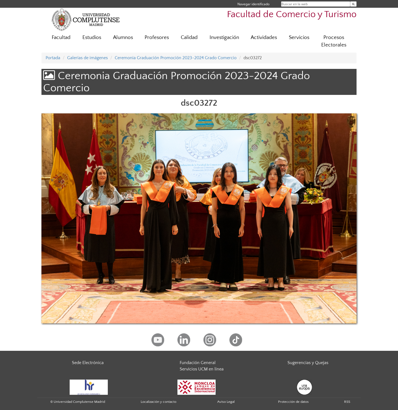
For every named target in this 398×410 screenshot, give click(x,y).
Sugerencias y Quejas (307, 362)
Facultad (61, 37)
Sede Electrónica (88, 362)
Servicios (299, 37)
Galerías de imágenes (87, 57)
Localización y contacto (158, 402)
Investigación (224, 37)
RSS (347, 402)
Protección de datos (293, 402)
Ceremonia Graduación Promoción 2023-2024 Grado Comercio (176, 57)
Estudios (91, 37)
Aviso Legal (226, 402)
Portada (53, 57)
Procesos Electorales (333, 41)
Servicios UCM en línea (202, 369)
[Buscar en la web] (353, 4)
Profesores (157, 37)
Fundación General (198, 362)
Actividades (264, 37)
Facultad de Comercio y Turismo (292, 14)
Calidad (189, 37)
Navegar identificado (253, 4)
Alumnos (123, 37)
